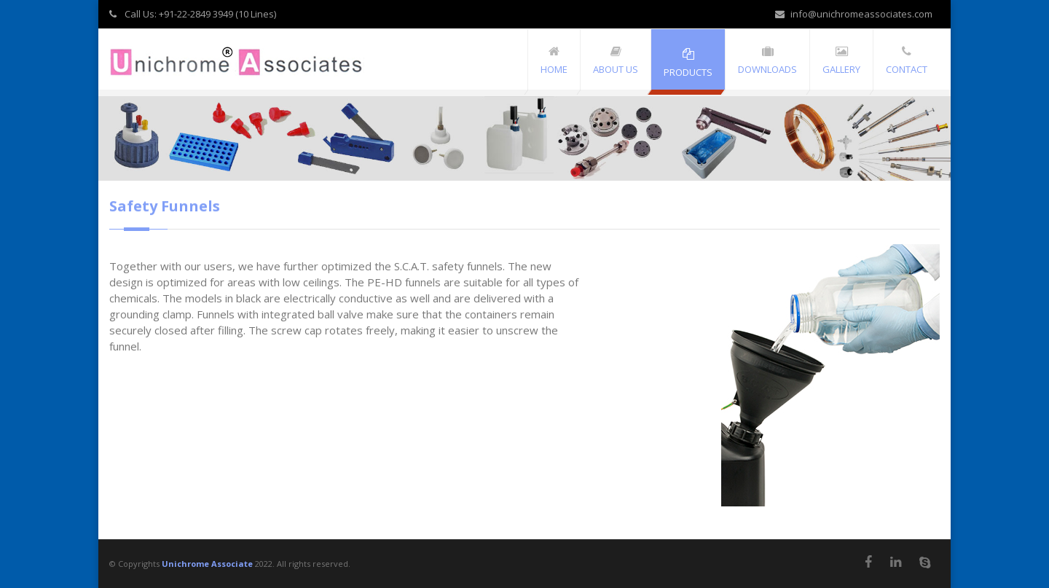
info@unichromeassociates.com (853, 13)
